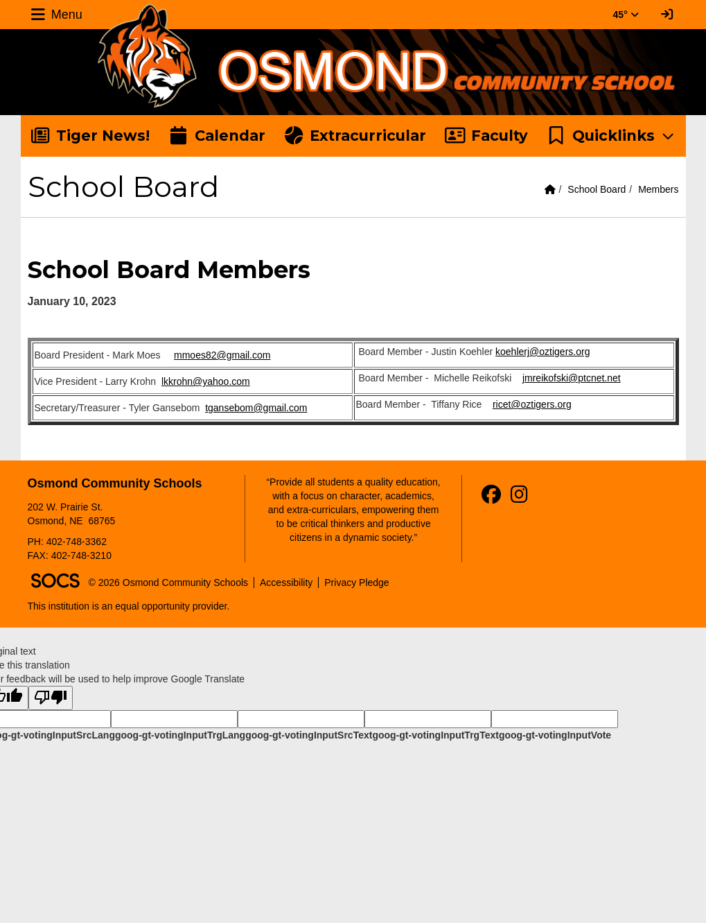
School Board (596, 189)
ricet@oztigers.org (532, 404)
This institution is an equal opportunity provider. (129, 606)
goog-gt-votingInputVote (555, 735)
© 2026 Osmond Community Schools (169, 582)
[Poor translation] (50, 698)
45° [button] (626, 14)
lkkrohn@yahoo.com (205, 381)
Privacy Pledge (356, 582)
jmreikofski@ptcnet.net (571, 377)
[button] (611, 136)
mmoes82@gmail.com (222, 355)
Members (658, 189)
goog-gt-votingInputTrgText (435, 735)
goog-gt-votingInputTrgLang (180, 735)
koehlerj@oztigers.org (542, 351)
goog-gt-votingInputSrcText (308, 735)
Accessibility (286, 582)
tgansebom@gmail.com (256, 407)
